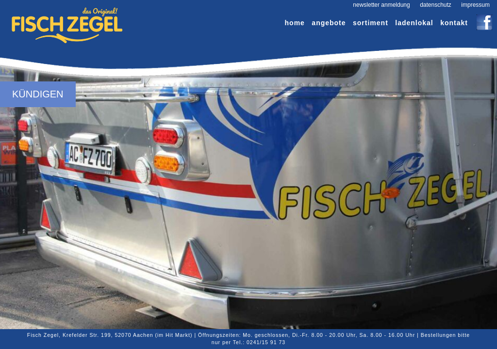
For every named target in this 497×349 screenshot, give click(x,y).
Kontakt (454, 23)
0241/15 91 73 (266, 342)
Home (295, 23)
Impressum (475, 4)
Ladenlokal (414, 23)
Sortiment (370, 23)
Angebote (329, 23)
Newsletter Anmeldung (381, 4)
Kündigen (38, 94)
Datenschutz (435, 4)
